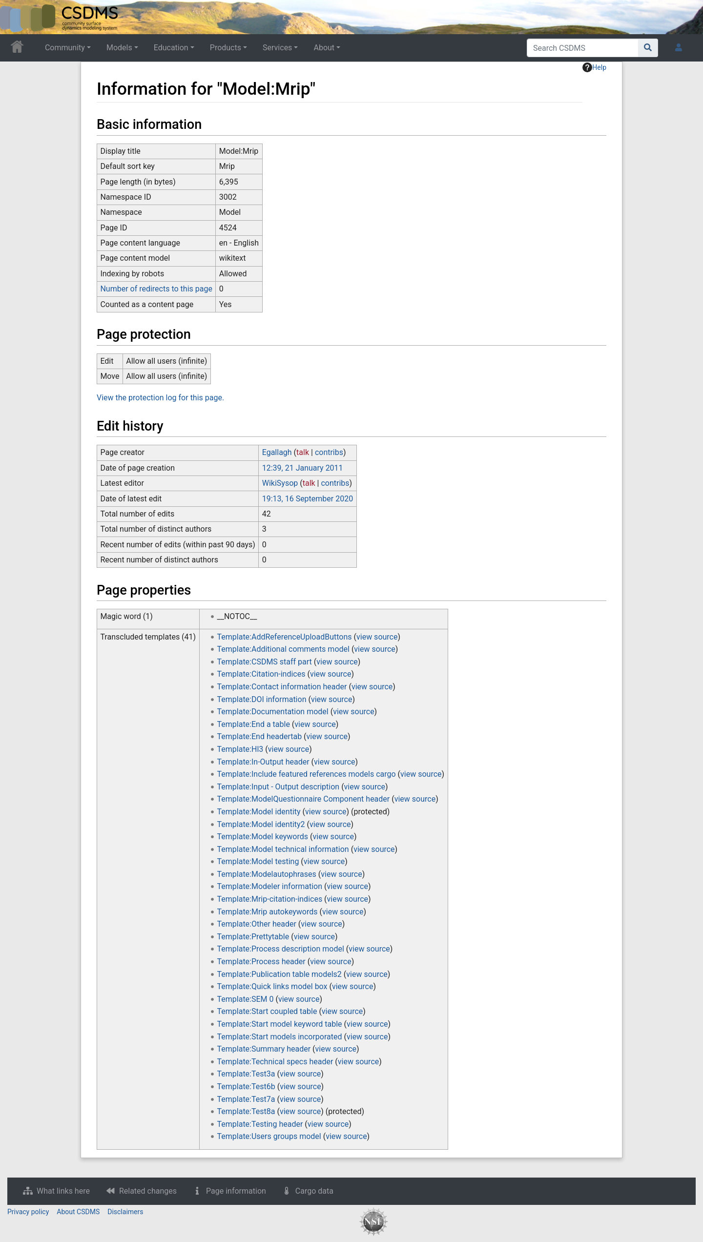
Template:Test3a (246, 1073)
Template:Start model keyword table (279, 1024)
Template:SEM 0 (245, 999)
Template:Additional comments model (283, 649)
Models (119, 47)
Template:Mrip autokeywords (267, 911)
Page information (236, 1191)
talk (302, 452)
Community (65, 47)
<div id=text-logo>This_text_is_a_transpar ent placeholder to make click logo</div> (15, 17)
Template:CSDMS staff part (264, 661)
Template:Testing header (260, 1124)
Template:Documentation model (273, 711)
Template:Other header (256, 924)
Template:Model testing (258, 861)
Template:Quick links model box (272, 986)
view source (376, 637)
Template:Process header (261, 961)
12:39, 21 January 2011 (302, 468)
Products (225, 47)
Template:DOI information (262, 699)
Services (277, 47)
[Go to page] (648, 48)
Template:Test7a (246, 1099)
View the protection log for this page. (160, 397)
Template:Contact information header (282, 686)
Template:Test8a (246, 1111)
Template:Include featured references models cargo (306, 774)
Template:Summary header (264, 1049)
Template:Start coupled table (267, 1011)
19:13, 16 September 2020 (307, 498)
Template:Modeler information (269, 886)
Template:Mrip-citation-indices (270, 899)
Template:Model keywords (263, 836)
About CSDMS (78, 1212)
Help (594, 67)
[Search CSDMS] (583, 48)
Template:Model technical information (283, 849)
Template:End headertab (259, 736)
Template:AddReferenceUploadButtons (284, 637)
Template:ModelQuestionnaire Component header (303, 799)
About (323, 47)
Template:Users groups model (269, 1136)
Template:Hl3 (240, 749)
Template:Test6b (246, 1086)
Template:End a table (253, 724)
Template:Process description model (280, 948)
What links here (63, 1191)
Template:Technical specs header (275, 1061)
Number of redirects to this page (156, 288)
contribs (329, 452)
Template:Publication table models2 (279, 974)
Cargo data (314, 1191)
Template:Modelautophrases (266, 874)
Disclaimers (125, 1212)
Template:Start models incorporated (279, 1036)
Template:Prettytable (253, 936)
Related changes (148, 1191)
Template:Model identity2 (261, 824)
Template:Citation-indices (261, 674)
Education (171, 47)
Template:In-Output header (263, 761)
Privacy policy (28, 1212)
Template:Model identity (259, 811)
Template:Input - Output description (278, 786)
